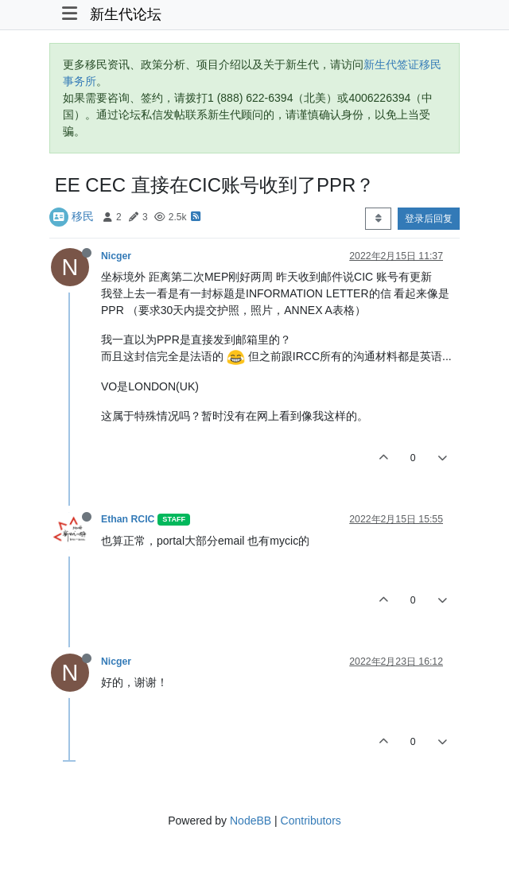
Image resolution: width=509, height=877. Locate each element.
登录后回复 (429, 218)
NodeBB (250, 820)
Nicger (116, 256)
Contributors (311, 820)
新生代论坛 (125, 14)
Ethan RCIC (127, 519)
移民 (83, 216)
